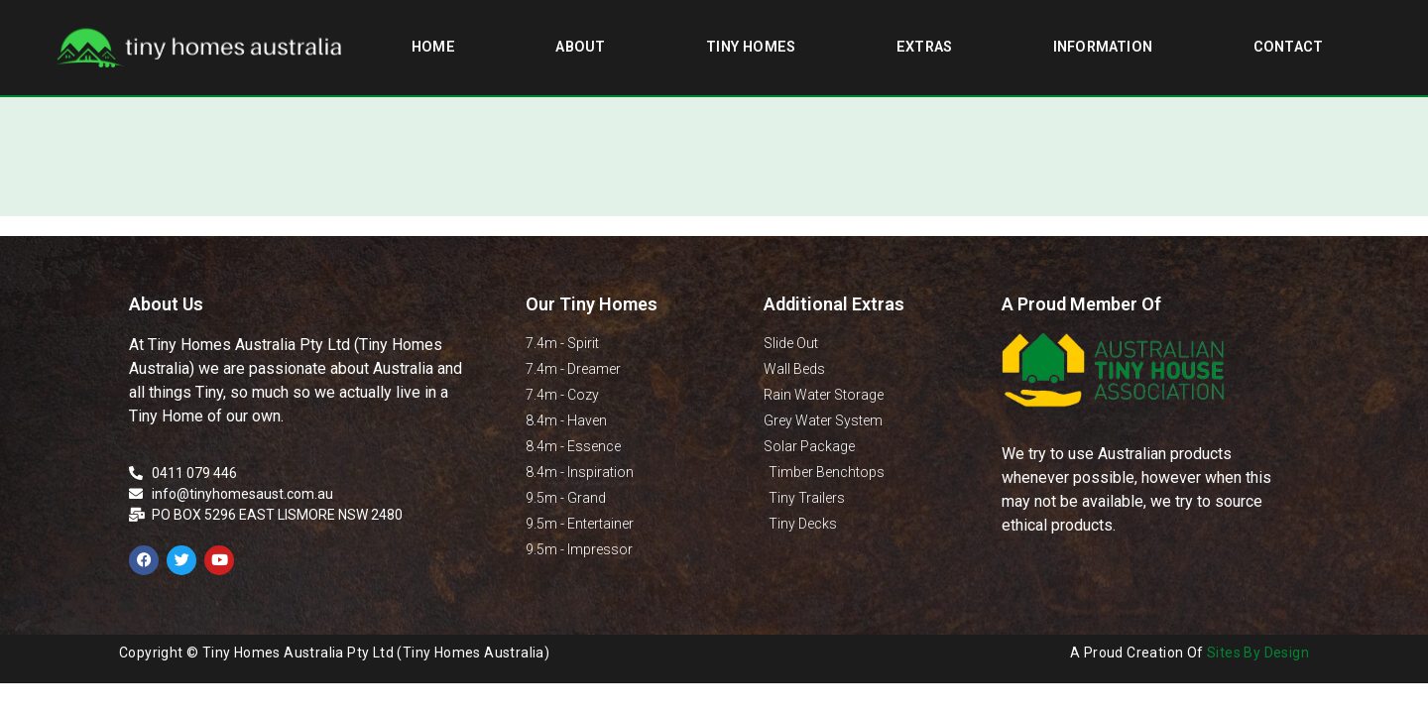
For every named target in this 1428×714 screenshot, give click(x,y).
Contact (1288, 47)
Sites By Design (1258, 652)
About (580, 47)
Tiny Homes (750, 47)
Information (1102, 47)
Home (433, 47)
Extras (924, 47)
